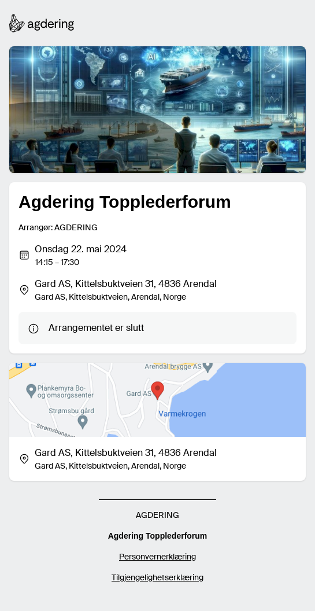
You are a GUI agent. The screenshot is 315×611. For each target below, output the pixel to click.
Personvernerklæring (157, 556)
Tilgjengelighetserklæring (157, 577)
